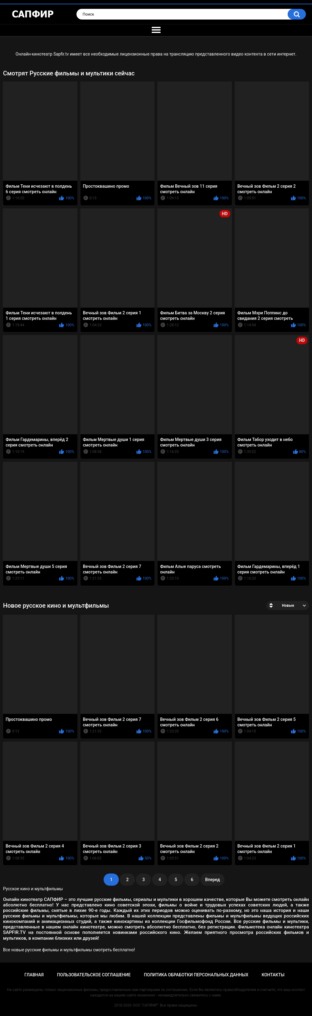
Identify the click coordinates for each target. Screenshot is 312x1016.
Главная (34, 974)
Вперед (212, 879)
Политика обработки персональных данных (196, 974)
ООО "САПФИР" (146, 1005)
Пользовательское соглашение (94, 974)
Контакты (273, 974)
